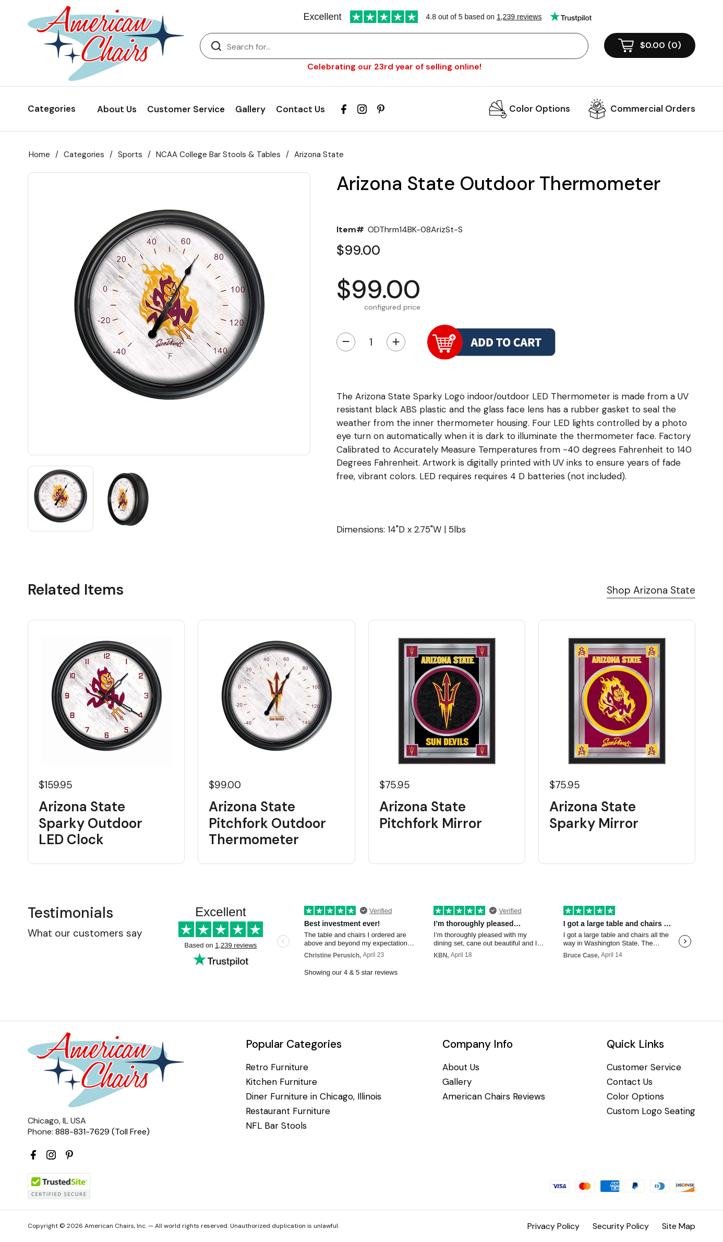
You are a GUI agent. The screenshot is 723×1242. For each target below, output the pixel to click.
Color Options (539, 108)
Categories (84, 154)
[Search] (404, 46)
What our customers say (85, 933)
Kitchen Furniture (281, 1082)
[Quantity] (371, 342)
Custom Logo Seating (651, 1111)
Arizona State (319, 154)
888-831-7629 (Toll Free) (102, 1131)
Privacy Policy (553, 1226)
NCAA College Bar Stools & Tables (218, 154)
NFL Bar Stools (276, 1125)
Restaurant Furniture (288, 1111)
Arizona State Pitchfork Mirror (430, 815)
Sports (130, 154)
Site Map (678, 1226)
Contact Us (300, 109)
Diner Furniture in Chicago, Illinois (313, 1096)
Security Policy (621, 1226)
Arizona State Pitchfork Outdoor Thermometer (267, 823)
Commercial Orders (652, 108)
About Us (117, 109)
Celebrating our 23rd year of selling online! (394, 66)
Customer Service (186, 109)
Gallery (250, 109)
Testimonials (70, 912)
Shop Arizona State (651, 590)
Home (39, 154)
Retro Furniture (277, 1067)
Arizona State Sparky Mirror (593, 815)
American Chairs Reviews (493, 1096)
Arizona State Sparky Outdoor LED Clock (90, 823)
